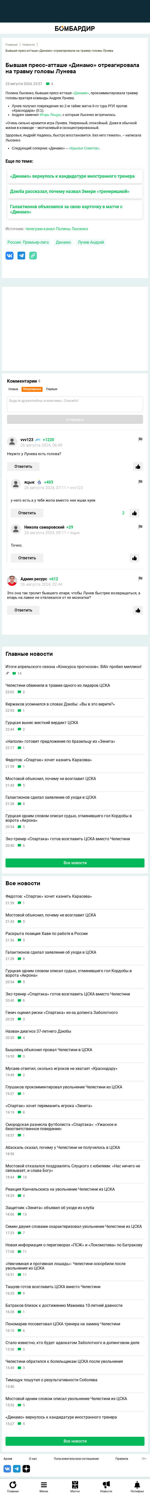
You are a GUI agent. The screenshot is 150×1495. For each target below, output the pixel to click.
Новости (29, 44)
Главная (12, 44)
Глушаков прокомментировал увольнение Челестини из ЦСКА (64, 1087)
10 (25, 1177)
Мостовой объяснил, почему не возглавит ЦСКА (51, 778)
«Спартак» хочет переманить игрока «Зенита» (49, 1106)
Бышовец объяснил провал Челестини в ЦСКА (49, 1050)
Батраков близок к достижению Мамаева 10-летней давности (64, 1305)
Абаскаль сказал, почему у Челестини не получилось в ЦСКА (63, 1147)
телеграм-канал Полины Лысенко (56, 228)
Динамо (63, 242)
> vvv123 (75, 487)
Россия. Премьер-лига (28, 242)
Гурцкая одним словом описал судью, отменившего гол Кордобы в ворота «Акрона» (69, 818)
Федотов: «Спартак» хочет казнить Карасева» (49, 760)
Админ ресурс (34, 579)
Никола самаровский (44, 527)
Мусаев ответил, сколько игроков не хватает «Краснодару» (61, 1068)
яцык (29, 482)
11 (25, 1252)
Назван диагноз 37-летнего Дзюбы (38, 1031)
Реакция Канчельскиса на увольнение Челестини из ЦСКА (60, 1189)
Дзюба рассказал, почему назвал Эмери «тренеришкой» (69, 191)
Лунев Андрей (91, 242)
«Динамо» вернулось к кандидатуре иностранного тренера (72, 176)
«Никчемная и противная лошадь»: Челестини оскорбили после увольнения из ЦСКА (65, 1266)
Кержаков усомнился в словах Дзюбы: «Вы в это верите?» (60, 704)
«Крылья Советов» (84, 148)
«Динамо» (80, 93)
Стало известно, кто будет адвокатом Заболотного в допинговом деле (72, 1343)
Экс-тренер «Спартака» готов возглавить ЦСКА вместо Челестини (68, 839)
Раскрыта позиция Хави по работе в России (47, 933)
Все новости (75, 862)
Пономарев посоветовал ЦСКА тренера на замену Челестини (63, 1324)
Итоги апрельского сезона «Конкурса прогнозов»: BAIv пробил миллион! (73, 667)
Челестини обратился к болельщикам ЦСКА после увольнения (64, 1361)
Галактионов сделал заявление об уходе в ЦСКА (51, 797)
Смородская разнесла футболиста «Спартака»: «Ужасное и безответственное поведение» (61, 1126)
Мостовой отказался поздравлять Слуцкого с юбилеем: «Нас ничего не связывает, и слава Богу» (73, 1168)
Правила (121, 1459)
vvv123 (27, 439)
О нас (33, 1459)
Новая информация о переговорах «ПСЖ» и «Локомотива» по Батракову (74, 1245)
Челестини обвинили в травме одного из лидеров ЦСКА (58, 685)
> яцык (73, 532)
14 (20, 673)
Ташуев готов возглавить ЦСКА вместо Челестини (53, 1287)
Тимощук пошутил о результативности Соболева (51, 1380)
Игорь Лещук (50, 115)
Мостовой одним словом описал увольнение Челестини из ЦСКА (66, 1399)
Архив (8, 1459)
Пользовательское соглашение (76, 1459)
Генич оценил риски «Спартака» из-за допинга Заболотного (62, 1012)
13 (25, 1214)
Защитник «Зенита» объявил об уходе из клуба (50, 1208)
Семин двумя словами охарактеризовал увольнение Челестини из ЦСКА (74, 1226)
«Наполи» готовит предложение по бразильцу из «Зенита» (60, 741)
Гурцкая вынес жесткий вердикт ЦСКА (42, 723)
